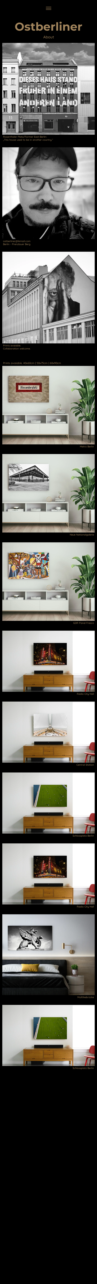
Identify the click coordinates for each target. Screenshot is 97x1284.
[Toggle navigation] (48, 8)
